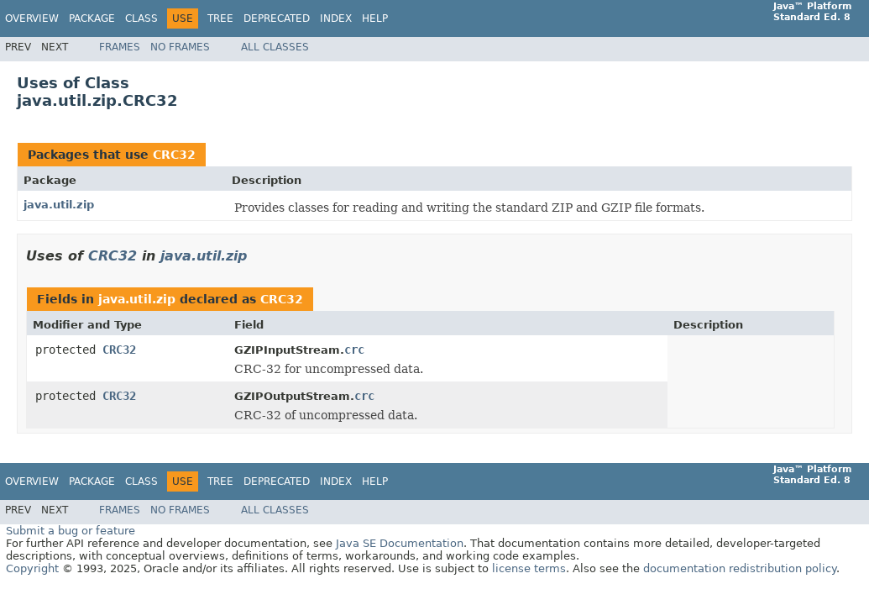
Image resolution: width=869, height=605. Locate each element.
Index (336, 18)
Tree (220, 18)
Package (92, 18)
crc (354, 349)
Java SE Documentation (399, 543)
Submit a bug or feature (70, 530)
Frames (119, 47)
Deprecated (276, 18)
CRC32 (174, 154)
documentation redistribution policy (739, 568)
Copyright (32, 568)
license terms (529, 568)
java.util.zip (59, 204)
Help (375, 18)
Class (141, 18)
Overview (32, 18)
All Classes (275, 47)
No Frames (180, 47)
